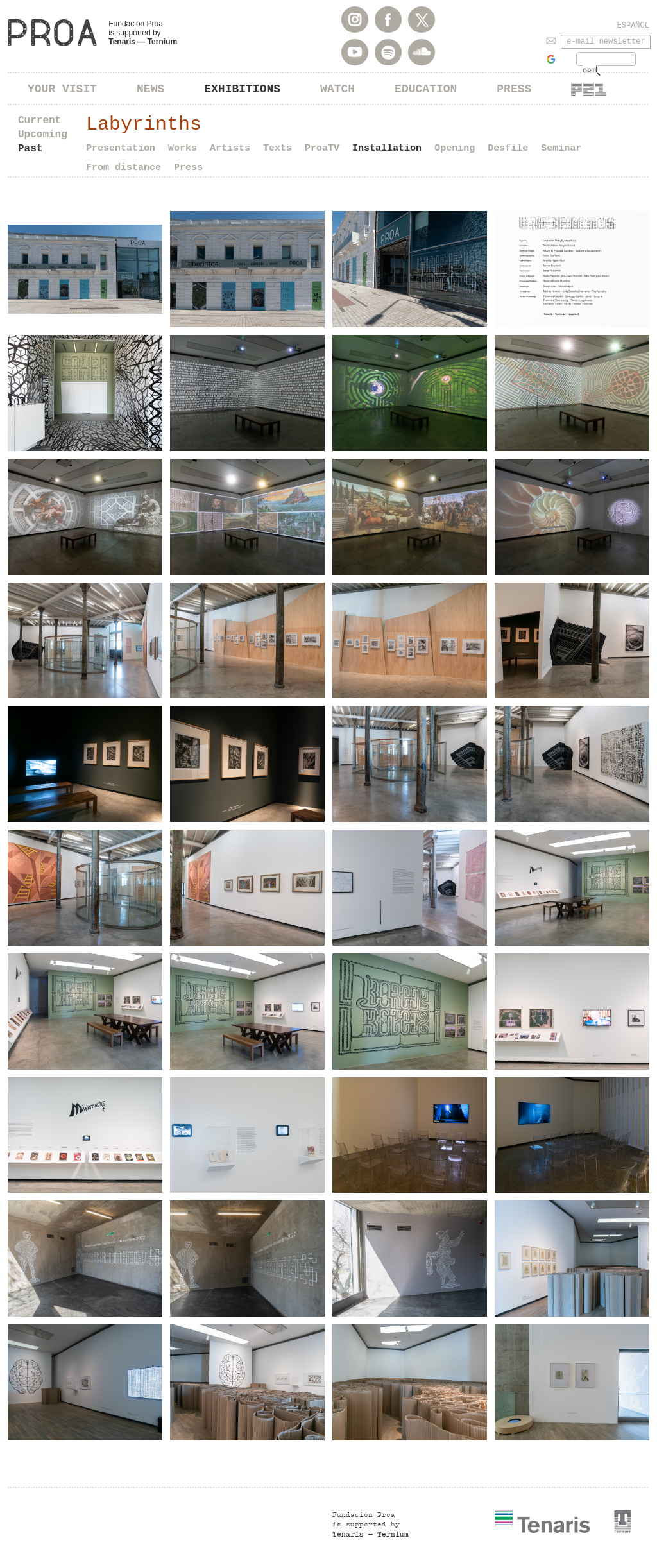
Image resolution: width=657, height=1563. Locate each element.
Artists (230, 148)
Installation (387, 148)
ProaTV (322, 148)
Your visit (62, 89)
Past (30, 149)
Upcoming (42, 135)
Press (514, 89)
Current (39, 120)
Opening (454, 148)
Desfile (508, 148)
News (150, 89)
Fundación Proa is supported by (142, 32)
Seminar (561, 148)
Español (633, 25)
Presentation (120, 148)
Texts (277, 148)
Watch (337, 89)
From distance (123, 167)
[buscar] (589, 71)
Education (426, 89)
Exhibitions (242, 89)
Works (182, 148)
